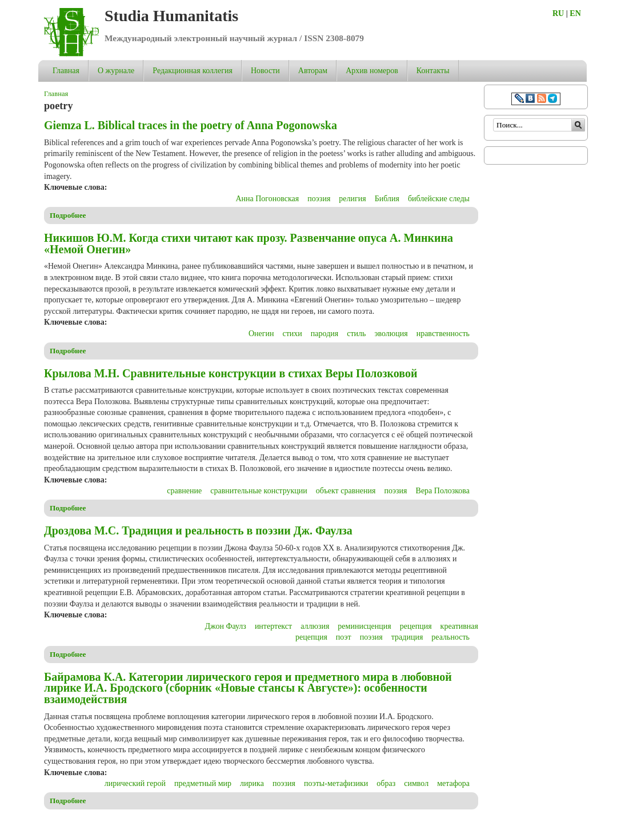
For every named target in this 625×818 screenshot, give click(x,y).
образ (385, 783)
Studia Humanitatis (171, 16)
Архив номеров (372, 70)
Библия (387, 198)
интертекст (273, 626)
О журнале (116, 70)
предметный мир (202, 783)
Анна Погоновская (267, 198)
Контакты (433, 70)
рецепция (416, 626)
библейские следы (439, 198)
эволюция (390, 333)
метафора (453, 783)
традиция (407, 637)
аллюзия (315, 626)
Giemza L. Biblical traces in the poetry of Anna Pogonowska (190, 125)
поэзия (318, 198)
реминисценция (364, 626)
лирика (252, 783)
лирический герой (135, 783)
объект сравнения (346, 490)
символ (416, 783)
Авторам (312, 70)
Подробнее (68, 215)
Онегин (261, 333)
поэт (343, 637)
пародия (324, 333)
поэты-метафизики (336, 783)
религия (352, 198)
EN (575, 13)
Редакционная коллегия (193, 70)
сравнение (184, 490)
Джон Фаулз (225, 626)
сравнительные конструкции (258, 490)
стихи (292, 333)
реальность (450, 637)
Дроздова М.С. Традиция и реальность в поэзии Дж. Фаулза (198, 530)
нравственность (443, 333)
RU (558, 13)
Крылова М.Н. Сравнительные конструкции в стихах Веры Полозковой (231, 373)
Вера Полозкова (443, 490)
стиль (356, 333)
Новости (265, 70)
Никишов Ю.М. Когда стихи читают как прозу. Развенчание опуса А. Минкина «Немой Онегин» (248, 244)
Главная (66, 70)
